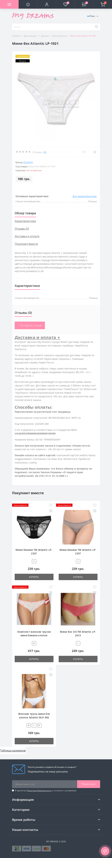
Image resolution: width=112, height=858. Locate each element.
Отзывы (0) (22, 229)
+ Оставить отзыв (30, 325)
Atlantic (28, 162)
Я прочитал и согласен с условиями (45, 790)
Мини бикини (59, 35)
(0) (44, 152)
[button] (46, 4)
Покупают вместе (26, 244)
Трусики (45, 35)
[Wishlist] (84, 152)
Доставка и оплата (27, 236)
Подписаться (88, 783)
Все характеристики (85, 196)
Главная (16, 35)
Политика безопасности (39, 790)
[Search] (96, 27)
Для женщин (30, 35)
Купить (34, 577)
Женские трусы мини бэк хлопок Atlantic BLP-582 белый (34, 717)
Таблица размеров (13, 750)
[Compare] (95, 152)
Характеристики (25, 221)
